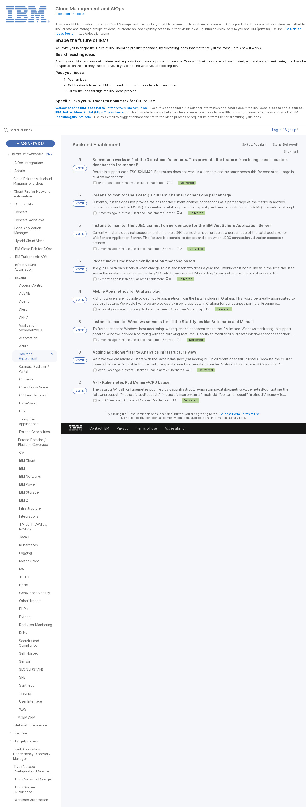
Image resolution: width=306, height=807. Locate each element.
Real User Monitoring (187, 309)
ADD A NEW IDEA (30, 143)
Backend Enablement (150, 182)
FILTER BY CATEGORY (25, 154)
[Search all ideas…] (36, 130)
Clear (50, 154)
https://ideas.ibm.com (111, 112)
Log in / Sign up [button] (285, 130)
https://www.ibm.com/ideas (128, 108)
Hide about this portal (70, 13)
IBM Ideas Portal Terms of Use (239, 414)
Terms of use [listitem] (146, 428)
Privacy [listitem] (122, 428)
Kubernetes (176, 370)
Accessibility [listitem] (175, 428)
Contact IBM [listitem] (99, 428)
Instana (129, 182)
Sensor (170, 213)
